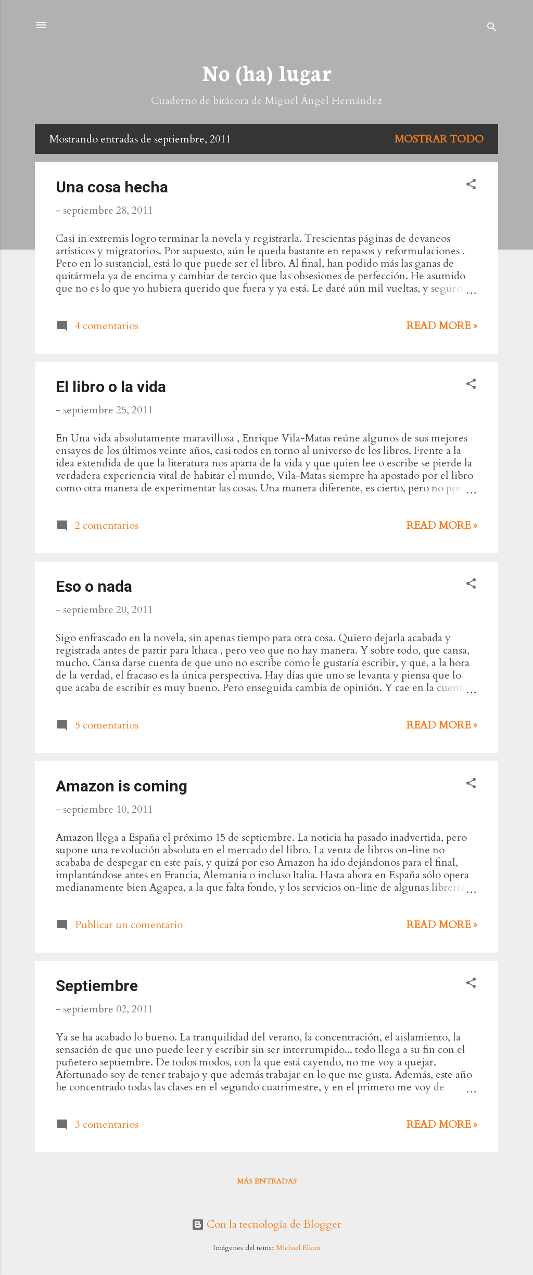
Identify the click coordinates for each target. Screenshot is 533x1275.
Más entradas (267, 1181)
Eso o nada (94, 586)
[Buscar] (492, 28)
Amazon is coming (121, 786)
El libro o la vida (111, 387)
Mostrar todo (439, 139)
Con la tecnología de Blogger (266, 1224)
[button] (471, 185)
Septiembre (97, 986)
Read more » (442, 326)
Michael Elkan (298, 1248)
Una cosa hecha (112, 187)
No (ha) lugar (266, 72)
